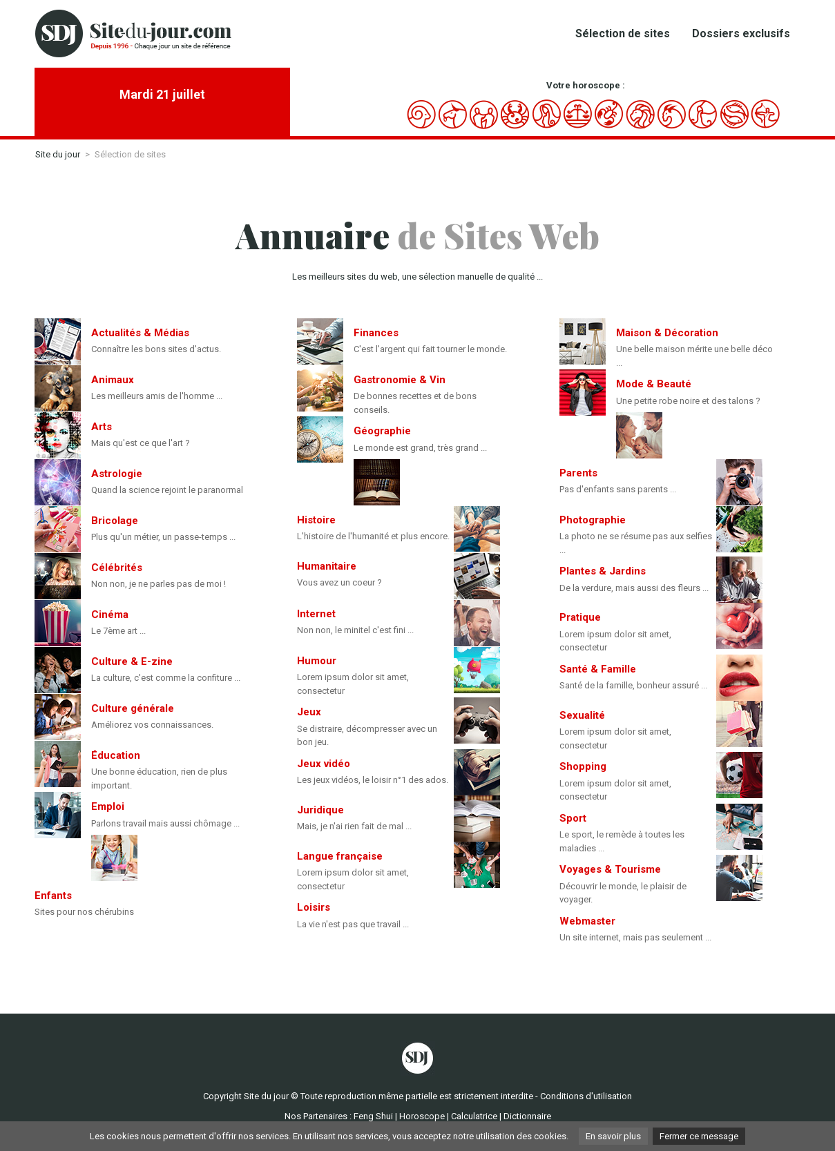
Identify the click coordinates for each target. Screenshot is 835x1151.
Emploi (107, 806)
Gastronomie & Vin (399, 380)
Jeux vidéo (323, 763)
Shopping (582, 766)
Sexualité (582, 715)
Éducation (115, 755)
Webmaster (587, 921)
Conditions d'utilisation (586, 1096)
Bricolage (114, 520)
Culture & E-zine (132, 661)
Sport (572, 818)
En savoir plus (613, 1136)
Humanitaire (326, 566)
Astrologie (116, 473)
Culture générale (132, 708)
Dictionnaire (527, 1116)
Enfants (53, 895)
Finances (376, 333)
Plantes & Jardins (602, 571)
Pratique (580, 617)
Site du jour (57, 154)
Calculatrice (474, 1116)
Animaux (112, 380)
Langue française (340, 856)
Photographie (592, 520)
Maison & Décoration (667, 333)
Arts (101, 426)
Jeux (309, 712)
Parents (578, 473)
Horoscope (422, 1116)
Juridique (320, 810)
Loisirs (313, 907)
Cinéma (109, 614)
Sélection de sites (622, 33)
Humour (316, 661)
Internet (316, 614)
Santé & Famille (597, 669)
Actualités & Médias (140, 333)
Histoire (316, 520)
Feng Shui (373, 1116)
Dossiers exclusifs (741, 33)
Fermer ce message (699, 1136)
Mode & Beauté (653, 384)
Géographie (382, 431)
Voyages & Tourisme (610, 869)
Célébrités (116, 567)
